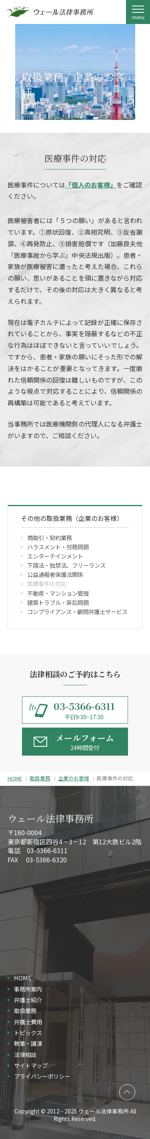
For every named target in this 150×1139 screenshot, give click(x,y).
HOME (15, 778)
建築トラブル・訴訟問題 (58, 602)
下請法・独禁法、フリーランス (66, 565)
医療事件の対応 (46, 583)
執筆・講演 (28, 1043)
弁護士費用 (28, 1021)
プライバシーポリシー (42, 1076)
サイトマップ (31, 1065)
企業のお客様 (73, 778)
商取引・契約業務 (49, 537)
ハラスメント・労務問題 (58, 547)
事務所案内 (28, 989)
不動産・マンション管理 (58, 593)
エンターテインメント (55, 556)
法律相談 (25, 1054)
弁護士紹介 (28, 999)
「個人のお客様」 (90, 185)
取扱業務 (40, 778)
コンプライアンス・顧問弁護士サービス (77, 611)
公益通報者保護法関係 (55, 574)
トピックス (28, 1032)
